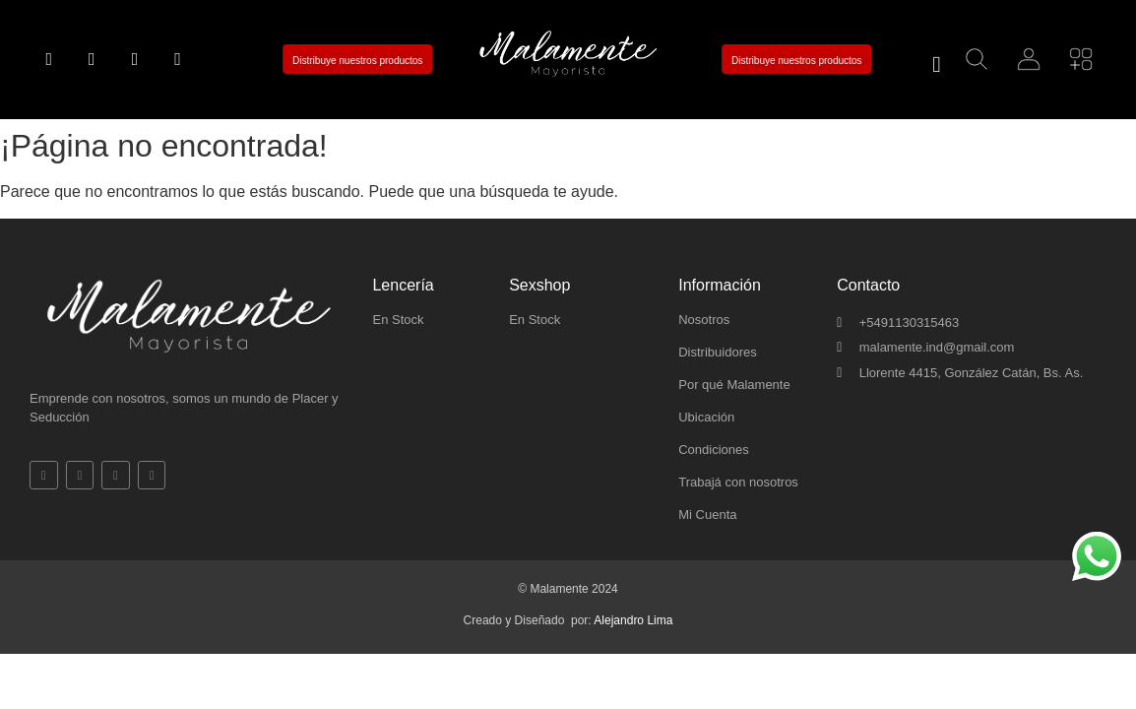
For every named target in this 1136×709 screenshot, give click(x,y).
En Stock (397, 319)
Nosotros (703, 319)
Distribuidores (717, 352)
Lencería (402, 285)
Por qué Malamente (733, 384)
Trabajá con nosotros (738, 482)
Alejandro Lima (633, 620)
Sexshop (539, 285)
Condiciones (713, 449)
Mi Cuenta (707, 514)
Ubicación (706, 417)
